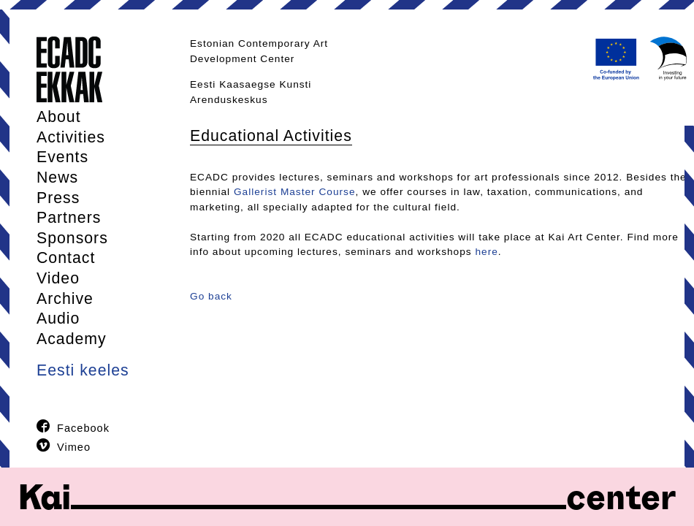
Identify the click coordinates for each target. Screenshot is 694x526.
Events (62, 157)
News (57, 177)
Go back (211, 296)
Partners (69, 217)
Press (58, 198)
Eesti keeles (83, 370)
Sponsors (72, 238)
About (59, 117)
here (486, 251)
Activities (71, 137)
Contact (66, 258)
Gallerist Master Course (295, 191)
